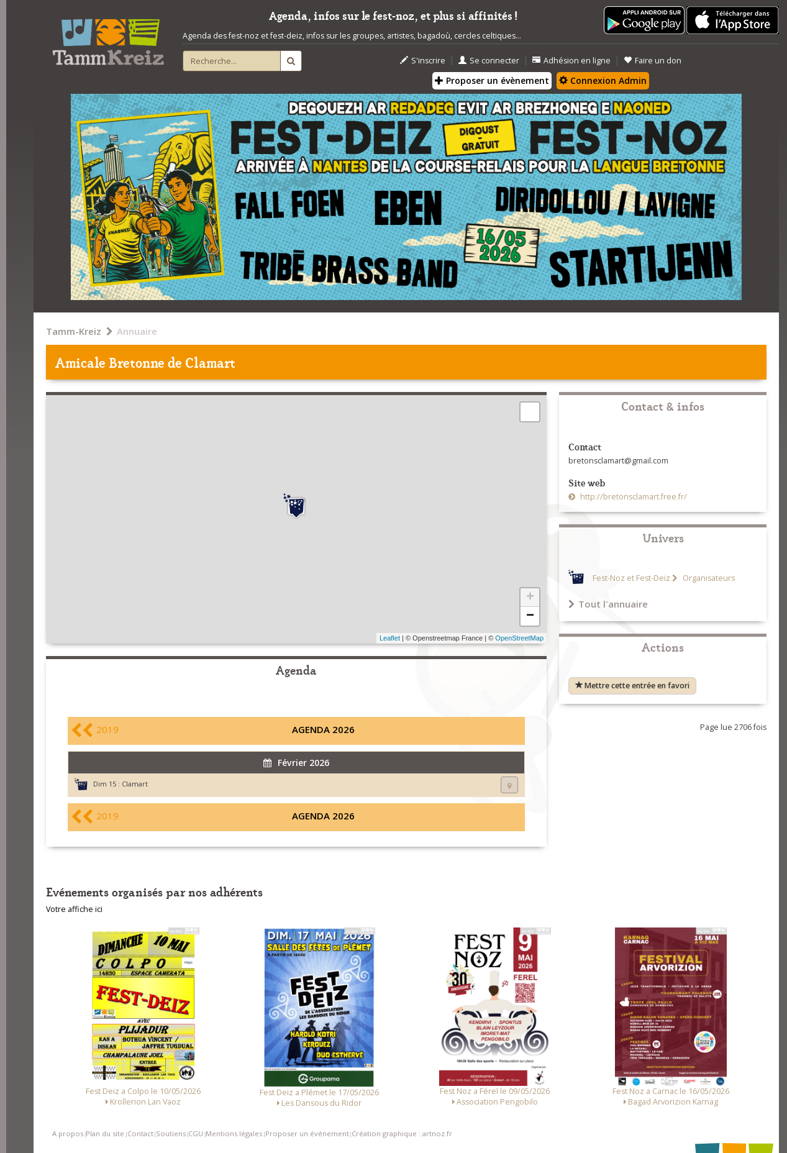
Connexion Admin (603, 80)
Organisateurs (708, 578)
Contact (140, 1133)
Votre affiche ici (74, 909)
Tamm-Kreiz (73, 331)
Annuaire (137, 331)
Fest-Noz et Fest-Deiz (631, 578)
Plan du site (105, 1133)
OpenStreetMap (519, 638)
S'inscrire (422, 60)
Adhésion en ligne (571, 60)
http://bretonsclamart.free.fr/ (632, 496)
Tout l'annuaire (608, 604)
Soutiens (171, 1133)
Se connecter (488, 60)
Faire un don (652, 60)
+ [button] (530, 597)
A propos (67, 1133)
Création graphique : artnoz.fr (402, 1133)
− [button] (530, 616)
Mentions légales (234, 1133)
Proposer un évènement (492, 80)
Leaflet (390, 638)
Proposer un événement (307, 1133)
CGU (195, 1133)
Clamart (135, 783)
